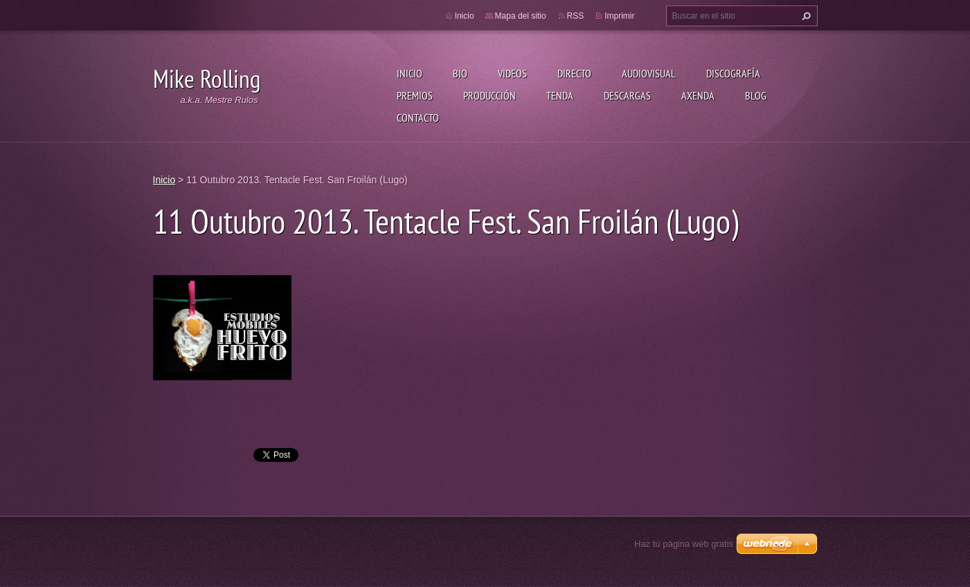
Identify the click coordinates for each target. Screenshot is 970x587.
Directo (574, 73)
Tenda (559, 95)
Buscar (804, 16)
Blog (755, 95)
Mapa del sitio (520, 16)
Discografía (733, 73)
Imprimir (619, 16)
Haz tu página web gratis (683, 544)
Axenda (698, 95)
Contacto (418, 117)
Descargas (627, 95)
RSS (575, 16)
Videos (512, 73)
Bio (460, 73)
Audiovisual (649, 73)
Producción (489, 95)
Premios (415, 95)
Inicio (409, 73)
